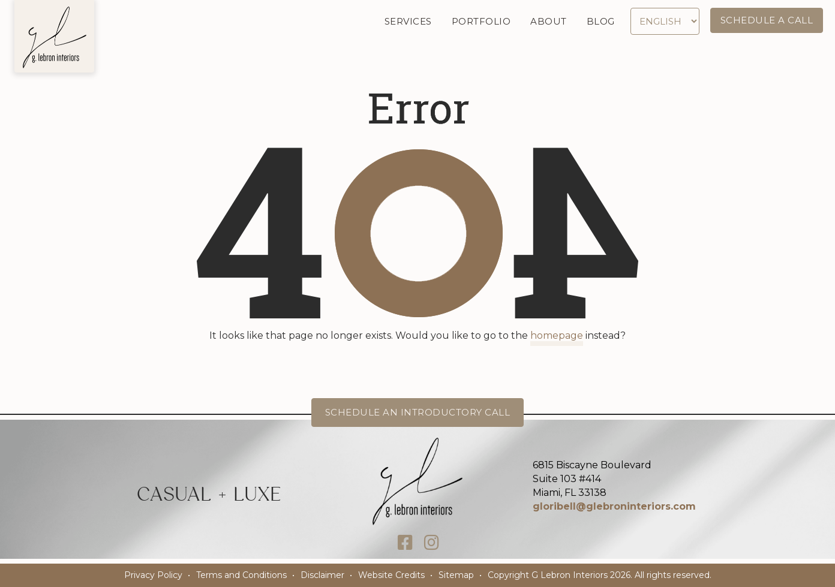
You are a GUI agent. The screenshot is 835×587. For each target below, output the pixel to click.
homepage (556, 335)
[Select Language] (664, 21)
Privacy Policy (153, 575)
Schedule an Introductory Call (417, 412)
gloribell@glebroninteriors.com (614, 506)
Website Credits (391, 575)
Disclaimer (322, 575)
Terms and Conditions (241, 575)
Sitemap (456, 575)
